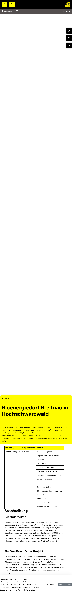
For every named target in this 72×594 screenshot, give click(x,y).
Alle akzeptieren (65, 584)
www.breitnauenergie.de (47, 479)
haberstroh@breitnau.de (47, 507)
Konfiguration (50, 584)
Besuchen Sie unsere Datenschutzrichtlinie (17, 590)
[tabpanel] (36, 219)
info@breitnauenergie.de (47, 471)
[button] (12, 4)
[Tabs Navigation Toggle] (66, 11)
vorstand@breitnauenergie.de (49, 475)
